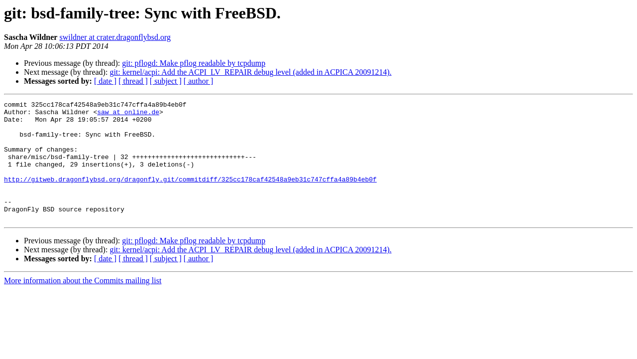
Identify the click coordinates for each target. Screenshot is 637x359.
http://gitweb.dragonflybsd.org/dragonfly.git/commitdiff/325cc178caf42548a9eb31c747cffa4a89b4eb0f (190, 195)
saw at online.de (128, 114)
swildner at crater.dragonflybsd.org (115, 37)
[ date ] (105, 81)
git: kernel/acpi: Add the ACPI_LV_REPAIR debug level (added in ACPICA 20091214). (250, 72)
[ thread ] (133, 81)
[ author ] (198, 81)
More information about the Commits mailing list (82, 304)
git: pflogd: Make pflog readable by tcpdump (193, 63)
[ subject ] (166, 81)
